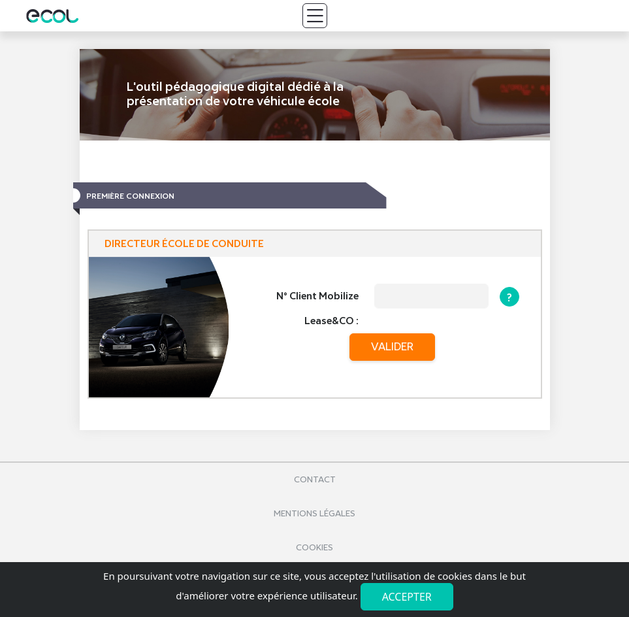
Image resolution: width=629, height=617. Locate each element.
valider (392, 347)
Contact (315, 479)
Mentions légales (314, 513)
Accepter (407, 597)
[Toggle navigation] (314, 15)
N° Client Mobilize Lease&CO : (317, 308)
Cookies (314, 547)
